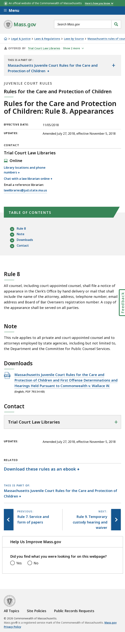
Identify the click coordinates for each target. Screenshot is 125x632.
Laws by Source (74, 39)
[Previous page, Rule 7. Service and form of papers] (8, 519)
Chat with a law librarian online (27, 179)
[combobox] (87, 24)
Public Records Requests (74, 611)
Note (20, 234)
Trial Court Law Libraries (44, 48)
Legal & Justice (21, 39)
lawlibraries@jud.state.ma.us (25, 190)
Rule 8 (21, 228)
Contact (23, 245)
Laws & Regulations (47, 39)
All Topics (11, 611)
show (72, 48)
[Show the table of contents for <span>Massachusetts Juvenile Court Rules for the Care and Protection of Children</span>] (113, 65)
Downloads (25, 240)
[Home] (5, 38)
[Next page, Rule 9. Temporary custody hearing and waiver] (116, 519)
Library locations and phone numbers (25, 170)
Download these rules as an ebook (40, 469)
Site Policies (36, 611)
